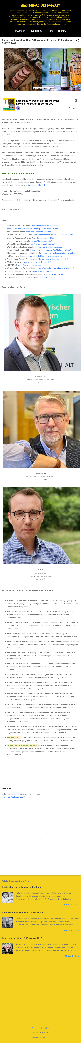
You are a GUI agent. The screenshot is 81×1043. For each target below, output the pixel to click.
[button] (77, 40)
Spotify (62, 31)
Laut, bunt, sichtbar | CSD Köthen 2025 (22, 938)
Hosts (50, 31)
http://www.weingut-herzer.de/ (42, 244)
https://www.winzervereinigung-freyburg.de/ (56, 268)
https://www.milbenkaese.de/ (50, 247)
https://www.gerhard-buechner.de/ (53, 259)
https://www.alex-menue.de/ (29, 265)
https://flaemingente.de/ (42, 241)
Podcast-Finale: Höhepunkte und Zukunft (23, 912)
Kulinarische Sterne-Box (37, 185)
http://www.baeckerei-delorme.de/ (37, 262)
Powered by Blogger (40, 1027)
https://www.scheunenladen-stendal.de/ (59, 253)
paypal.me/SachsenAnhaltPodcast (16, 797)
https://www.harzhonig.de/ (42, 271)
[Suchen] (77, 7)
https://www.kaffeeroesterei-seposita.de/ (45, 256)
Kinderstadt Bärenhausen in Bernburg (21, 887)
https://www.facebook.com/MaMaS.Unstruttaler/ (50, 250)
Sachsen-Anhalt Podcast (40, 6)
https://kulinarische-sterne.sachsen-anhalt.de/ (53, 235)
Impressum (36, 31)
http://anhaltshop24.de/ (45, 238)
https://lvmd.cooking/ (54, 274)
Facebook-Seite (45, 277)
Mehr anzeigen (71, 905)
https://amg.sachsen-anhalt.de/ (39, 232)
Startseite (21, 31)
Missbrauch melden (40, 1038)
